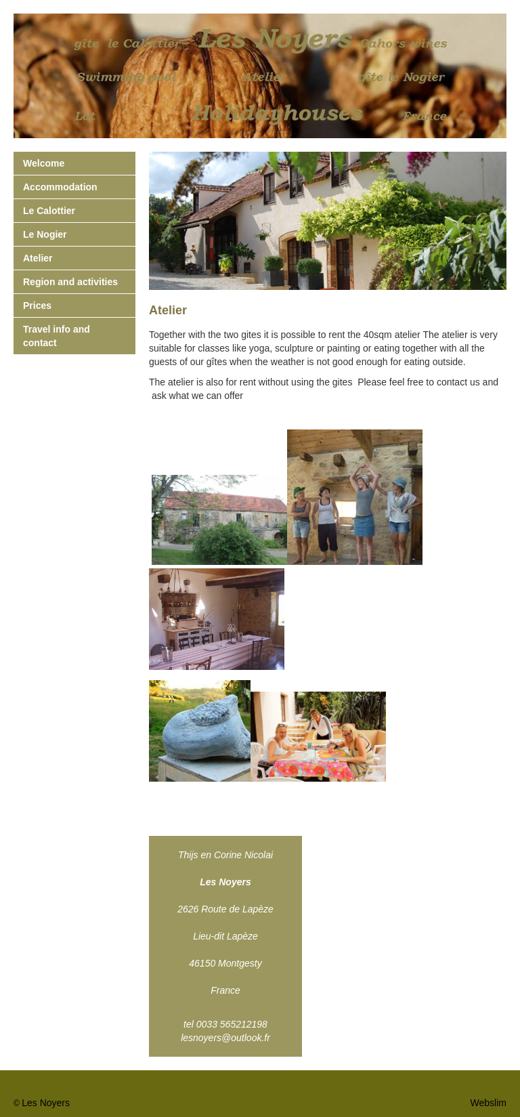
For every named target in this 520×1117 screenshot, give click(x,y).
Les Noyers (46, 1102)
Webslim (488, 1102)
